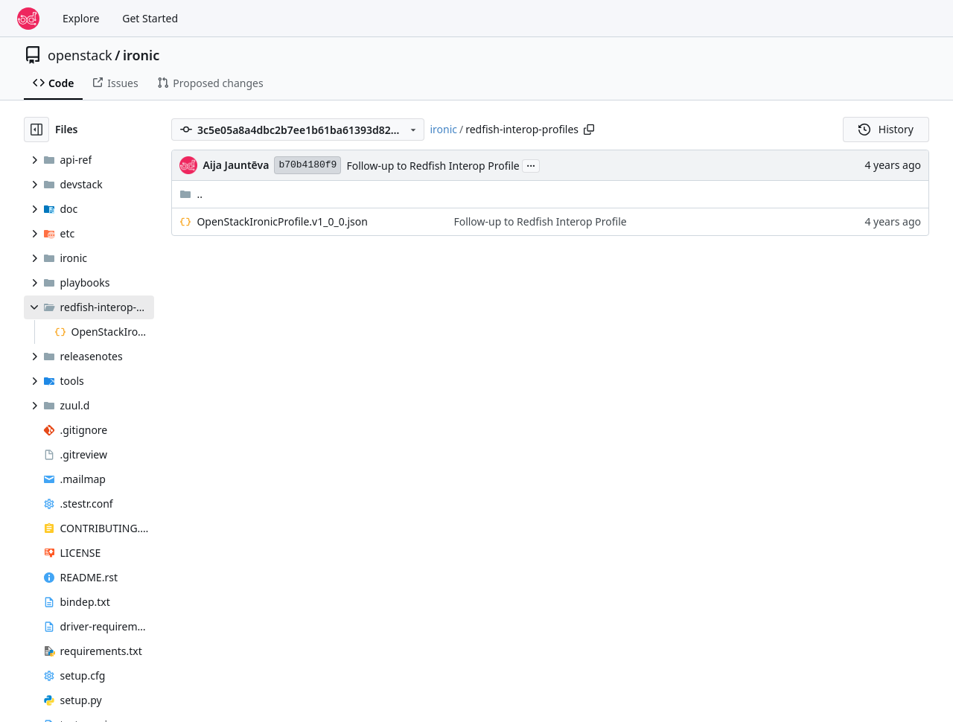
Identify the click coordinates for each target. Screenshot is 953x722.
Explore (81, 18)
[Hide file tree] (36, 129)
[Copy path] (589, 129)
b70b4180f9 (307, 164)
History (886, 129)
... (530, 164)
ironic (141, 55)
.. (191, 194)
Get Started (150, 18)
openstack (80, 55)
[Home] (28, 18)
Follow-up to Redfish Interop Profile (432, 166)
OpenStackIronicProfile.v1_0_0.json (282, 221)
